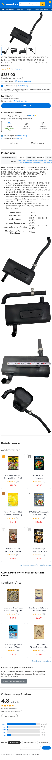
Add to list (12, 143)
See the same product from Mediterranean (35, 565)
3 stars (4, 730)
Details (19, 138)
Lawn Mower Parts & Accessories (29, 163)
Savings (28, 9)
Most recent (14, 742)
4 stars (4, 727)
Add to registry (37, 143)
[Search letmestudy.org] (29, 4)
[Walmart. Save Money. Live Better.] (9, 4)
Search (46, 748)
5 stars (4, 724)
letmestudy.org (23, 86)
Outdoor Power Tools (40, 160)
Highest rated (29, 742)
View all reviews (9, 716)
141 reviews (18, 69)
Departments (8, 9)
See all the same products (41, 661)
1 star (4, 735)
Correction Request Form (14, 681)
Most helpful (43, 742)
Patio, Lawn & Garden (25, 160)
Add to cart (26, 105)
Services (20, 9)
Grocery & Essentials (41, 9)
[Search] (42, 4)
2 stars (4, 732)
